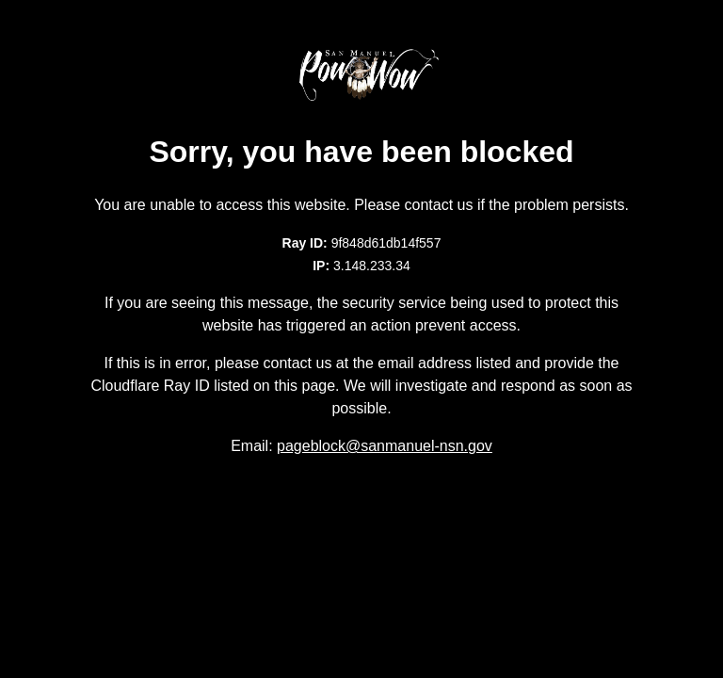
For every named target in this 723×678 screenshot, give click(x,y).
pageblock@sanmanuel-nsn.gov (384, 446)
